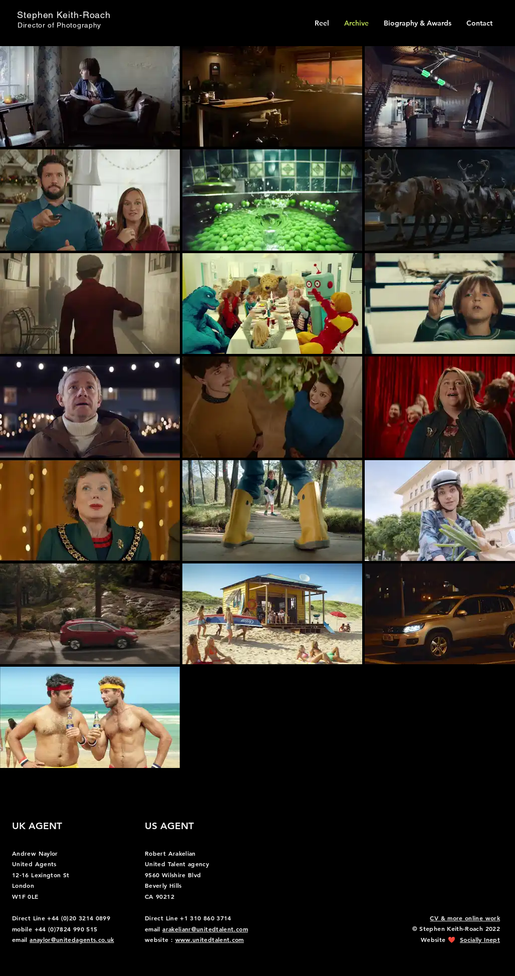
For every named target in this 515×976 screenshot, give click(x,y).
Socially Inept (480, 939)
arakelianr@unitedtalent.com (205, 929)
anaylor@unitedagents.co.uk (72, 939)
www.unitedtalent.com (209, 939)
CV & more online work (465, 918)
